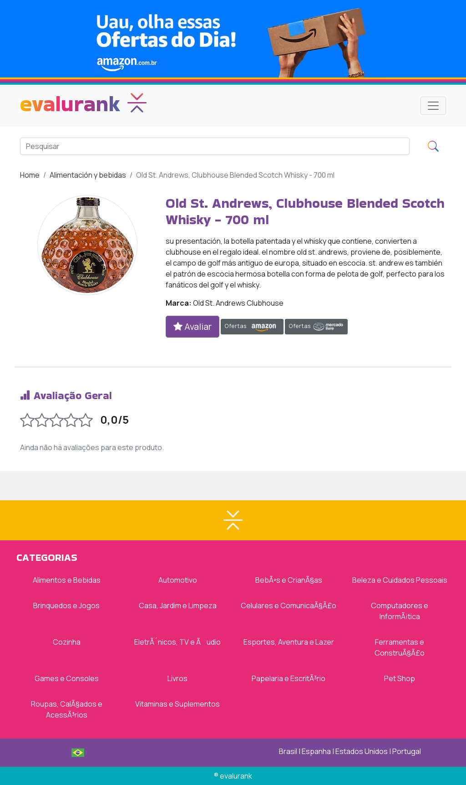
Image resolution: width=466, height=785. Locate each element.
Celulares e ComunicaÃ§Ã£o (288, 605)
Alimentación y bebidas (88, 175)
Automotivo (177, 580)
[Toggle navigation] (433, 106)
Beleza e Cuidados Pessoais (399, 580)
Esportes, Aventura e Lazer (288, 642)
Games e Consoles (67, 678)
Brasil (288, 751)
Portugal (406, 751)
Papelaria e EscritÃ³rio (288, 678)
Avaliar (192, 326)
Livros (177, 678)
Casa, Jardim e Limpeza (178, 605)
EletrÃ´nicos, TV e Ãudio (177, 642)
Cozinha (67, 642)
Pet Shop (399, 678)
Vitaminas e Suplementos (177, 704)
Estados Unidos (361, 751)
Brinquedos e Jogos (66, 605)
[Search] (215, 146)
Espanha (316, 751)
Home (30, 175)
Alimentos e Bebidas (67, 580)
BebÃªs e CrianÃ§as (288, 580)
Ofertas (252, 327)
